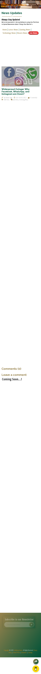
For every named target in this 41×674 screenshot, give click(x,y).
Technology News (9, 33)
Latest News (14, 29)
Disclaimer (24, 652)
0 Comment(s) (32, 98)
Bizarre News (23, 33)
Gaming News (25, 29)
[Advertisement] (19, 50)
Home (5, 29)
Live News (34, 33)
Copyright (6, 650)
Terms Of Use (16, 652)
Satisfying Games (18, 650)
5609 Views (5, 100)
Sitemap (30, 652)
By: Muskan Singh (7, 98)
